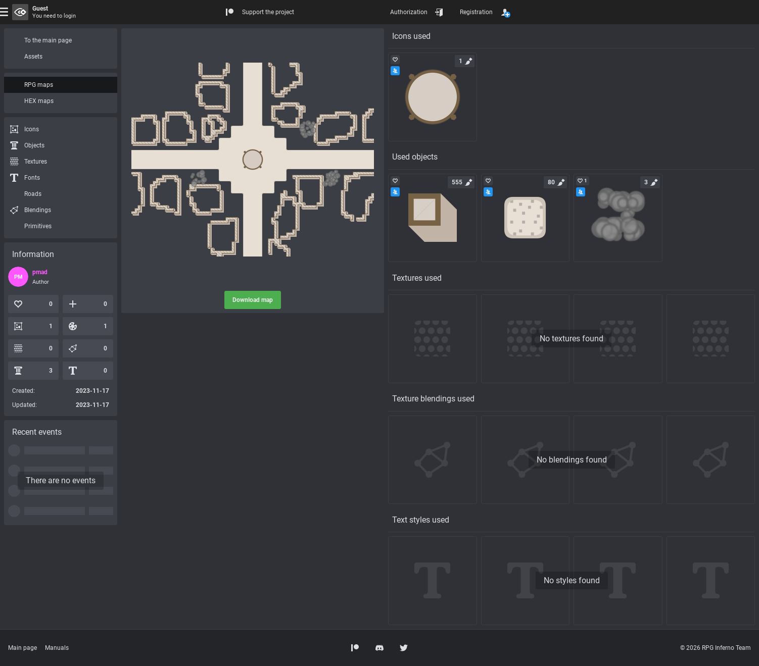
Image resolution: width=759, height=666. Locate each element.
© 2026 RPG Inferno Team (715, 648)
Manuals (57, 648)
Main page (22, 648)
